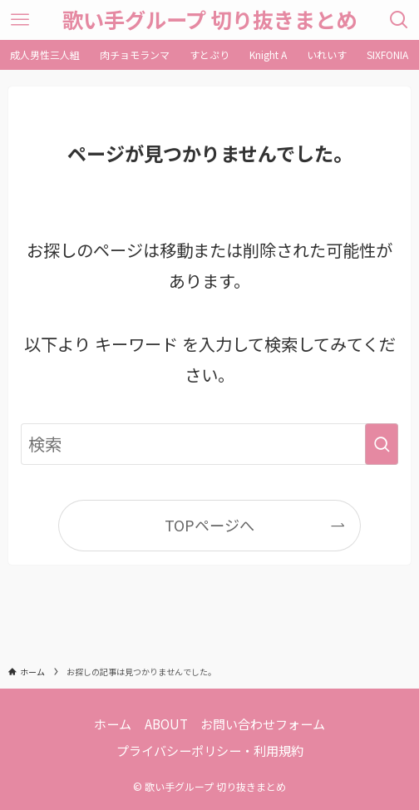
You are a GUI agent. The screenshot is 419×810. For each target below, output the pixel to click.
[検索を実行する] (381, 444)
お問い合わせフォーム (262, 723)
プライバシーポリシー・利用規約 (209, 750)
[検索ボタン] (399, 20)
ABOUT (166, 723)
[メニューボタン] (20, 20)
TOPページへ (209, 525)
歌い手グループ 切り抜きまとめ (209, 19)
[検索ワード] (209, 444)
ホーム (112, 723)
